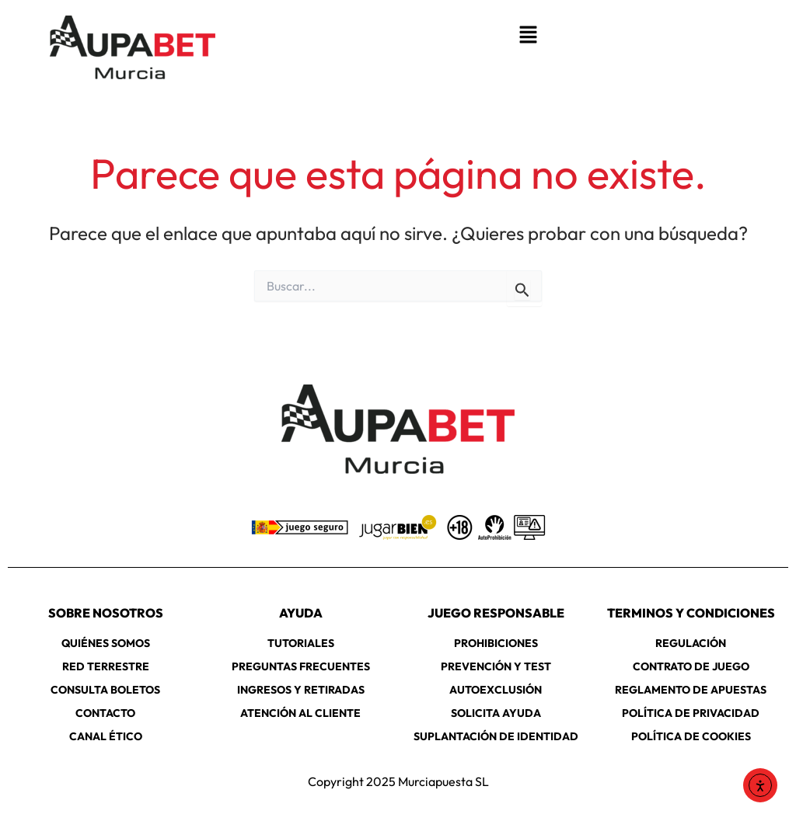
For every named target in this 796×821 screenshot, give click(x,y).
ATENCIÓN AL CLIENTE (300, 713)
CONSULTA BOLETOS (105, 690)
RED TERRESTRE (105, 666)
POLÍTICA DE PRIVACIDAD (690, 713)
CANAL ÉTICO (105, 736)
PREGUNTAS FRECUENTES (301, 666)
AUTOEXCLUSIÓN (495, 690)
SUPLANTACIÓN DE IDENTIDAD (496, 736)
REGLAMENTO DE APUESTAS (690, 690)
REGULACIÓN (690, 643)
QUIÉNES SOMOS (105, 643)
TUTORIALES (300, 643)
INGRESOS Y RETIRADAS (301, 690)
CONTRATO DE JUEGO (691, 666)
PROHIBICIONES (496, 643)
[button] (527, 35)
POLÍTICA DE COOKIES (691, 736)
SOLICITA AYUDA (496, 713)
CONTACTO (105, 713)
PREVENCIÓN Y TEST (496, 666)
